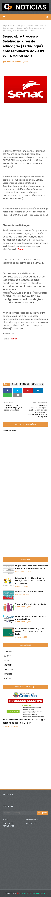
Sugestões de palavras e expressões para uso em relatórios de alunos (31, 567)
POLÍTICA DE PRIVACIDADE (8, 824)
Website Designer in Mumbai (34, 893)
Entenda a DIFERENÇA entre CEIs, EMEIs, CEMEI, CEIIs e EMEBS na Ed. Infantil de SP (30, 581)
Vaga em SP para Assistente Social (31, 604)
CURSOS (7, 656)
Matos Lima (9, 62)
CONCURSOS (9, 651)
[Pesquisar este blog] (20, 813)
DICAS (14, 384)
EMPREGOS (24, 384)
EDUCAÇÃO (8, 669)
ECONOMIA (8, 665)
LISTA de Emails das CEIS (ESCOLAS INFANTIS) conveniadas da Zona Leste (31, 631)
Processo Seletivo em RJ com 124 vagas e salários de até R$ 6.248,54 (25, 721)
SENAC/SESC (21, 25)
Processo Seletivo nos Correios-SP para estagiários (30, 617)
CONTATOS (31, 823)
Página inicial (8, 25)
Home (5, 819)
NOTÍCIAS (7, 678)
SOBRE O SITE (32, 819)
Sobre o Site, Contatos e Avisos (29, 591)
